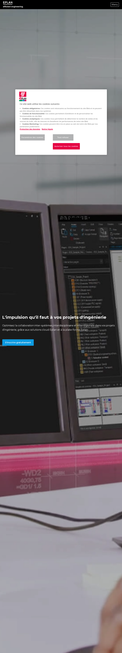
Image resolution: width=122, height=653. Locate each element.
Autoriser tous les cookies (66, 146)
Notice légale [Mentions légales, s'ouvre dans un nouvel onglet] (47, 129)
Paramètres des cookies (32, 137)
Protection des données (30, 129)
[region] (61, 122)
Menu (115, 4)
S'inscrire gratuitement (18, 342)
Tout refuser (63, 137)
